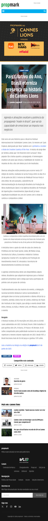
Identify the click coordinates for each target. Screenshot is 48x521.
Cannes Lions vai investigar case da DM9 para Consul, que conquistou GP (28, 421)
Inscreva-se (39, 495)
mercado (17, 356)
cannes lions (24, 71)
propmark (20, 516)
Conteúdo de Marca (9, 467)
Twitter (18, 365)
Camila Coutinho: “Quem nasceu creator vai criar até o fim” (29, 411)
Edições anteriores (38, 480)
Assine (28, 480)
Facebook (8, 365)
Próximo (16, 388)
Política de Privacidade (9, 480)
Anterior (16, 379)
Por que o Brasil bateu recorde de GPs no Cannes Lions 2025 (29, 430)
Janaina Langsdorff (15, 102)
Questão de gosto (19, 381)
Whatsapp (29, 365)
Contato (20, 480)
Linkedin (40, 365)
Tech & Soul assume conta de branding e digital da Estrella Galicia (30, 392)
